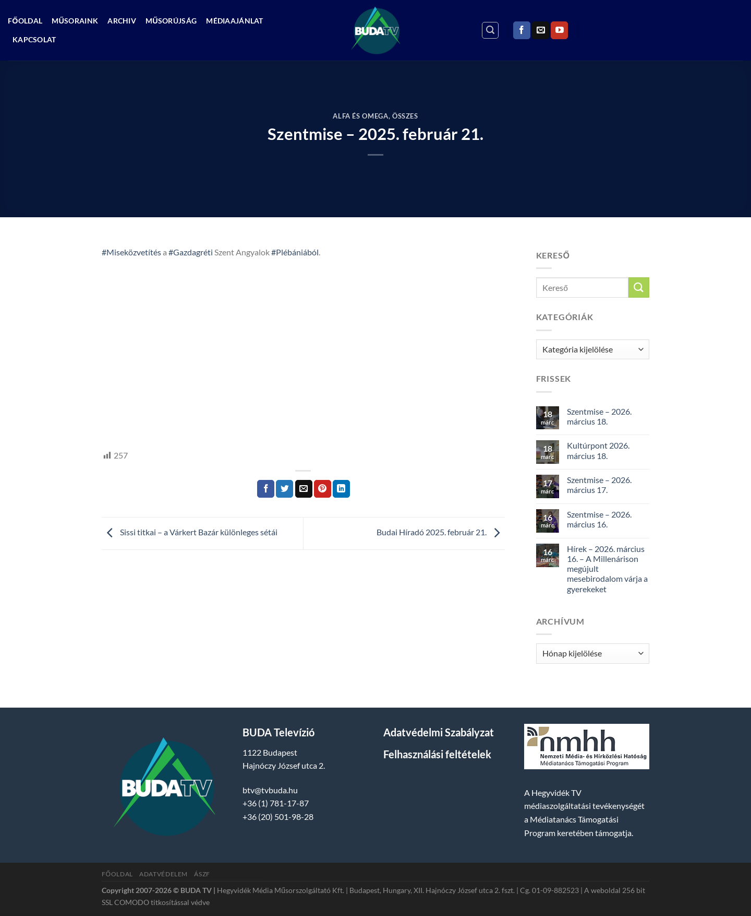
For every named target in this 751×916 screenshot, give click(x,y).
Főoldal (25, 20)
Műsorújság (171, 20)
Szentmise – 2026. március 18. (599, 416)
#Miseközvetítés (131, 252)
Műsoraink (75, 20)
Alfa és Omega (360, 116)
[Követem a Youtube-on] (559, 30)
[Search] (490, 30)
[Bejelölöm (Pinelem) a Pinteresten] (322, 489)
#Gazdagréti (190, 252)
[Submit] (638, 287)
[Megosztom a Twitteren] (284, 489)
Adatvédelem (163, 874)
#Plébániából (295, 252)
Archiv (121, 20)
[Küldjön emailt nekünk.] (540, 30)
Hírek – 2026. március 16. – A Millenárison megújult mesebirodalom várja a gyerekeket (607, 569)
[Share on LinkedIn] (341, 489)
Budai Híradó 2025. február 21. (441, 532)
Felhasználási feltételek (437, 754)
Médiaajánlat (234, 20)
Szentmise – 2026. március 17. (599, 485)
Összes (405, 116)
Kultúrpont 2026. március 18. (598, 450)
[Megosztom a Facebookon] (265, 489)
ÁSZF (202, 874)
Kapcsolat (34, 39)
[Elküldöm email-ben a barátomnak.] (303, 489)
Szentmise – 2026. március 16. (599, 519)
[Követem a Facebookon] (521, 30)
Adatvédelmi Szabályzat (438, 732)
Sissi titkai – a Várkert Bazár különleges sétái (189, 532)
